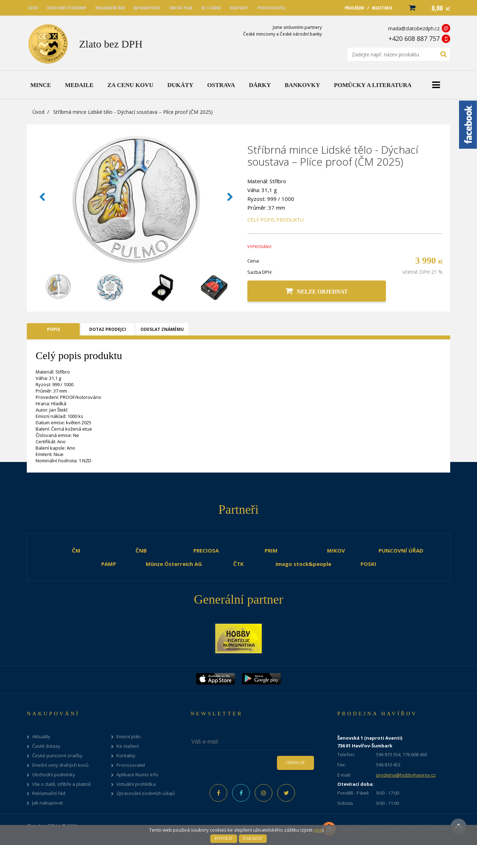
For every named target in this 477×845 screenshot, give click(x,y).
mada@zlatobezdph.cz (414, 28)
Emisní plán (128, 736)
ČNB (141, 550)
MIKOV (336, 550)
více (318, 830)
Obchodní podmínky (53, 774)
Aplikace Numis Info (137, 774)
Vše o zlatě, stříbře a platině (61, 784)
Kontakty (125, 755)
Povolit (224, 838)
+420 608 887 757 (414, 38)
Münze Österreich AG (174, 563)
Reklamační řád (48, 793)
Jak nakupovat (47, 803)
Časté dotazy (46, 746)
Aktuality (41, 736)
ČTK (238, 563)
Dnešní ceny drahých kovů (60, 765)
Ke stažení (127, 746)
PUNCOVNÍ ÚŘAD (401, 550)
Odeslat (295, 762)
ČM (76, 550)
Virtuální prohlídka (136, 784)
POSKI (368, 563)
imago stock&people (303, 563)
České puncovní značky (57, 755)
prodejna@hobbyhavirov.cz (406, 775)
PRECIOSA (206, 550)
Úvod (38, 112)
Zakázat (252, 838)
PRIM (271, 550)
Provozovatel (130, 765)
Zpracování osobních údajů (145, 793)
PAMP (108, 563)
